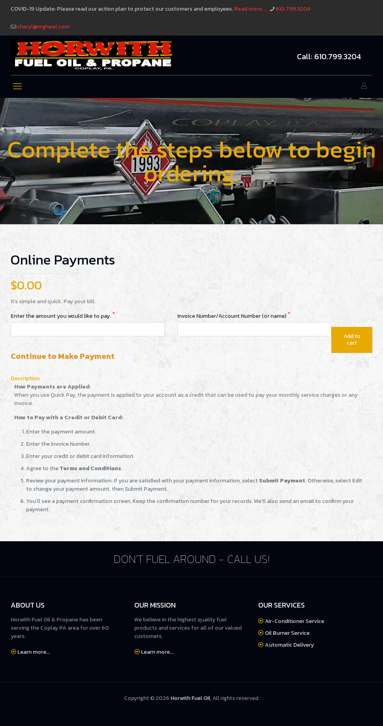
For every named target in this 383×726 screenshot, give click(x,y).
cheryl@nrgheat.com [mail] (43, 27)
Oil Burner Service (287, 633)
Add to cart (352, 339)
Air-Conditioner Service (294, 621)
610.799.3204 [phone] (293, 9)
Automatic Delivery (289, 645)
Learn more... (33, 652)
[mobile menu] (17, 86)
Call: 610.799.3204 (329, 56)
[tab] (191, 378)
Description (25, 378)
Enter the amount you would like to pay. (61, 316)
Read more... (249, 9)
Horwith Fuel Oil (190, 698)
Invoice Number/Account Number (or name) (232, 316)
